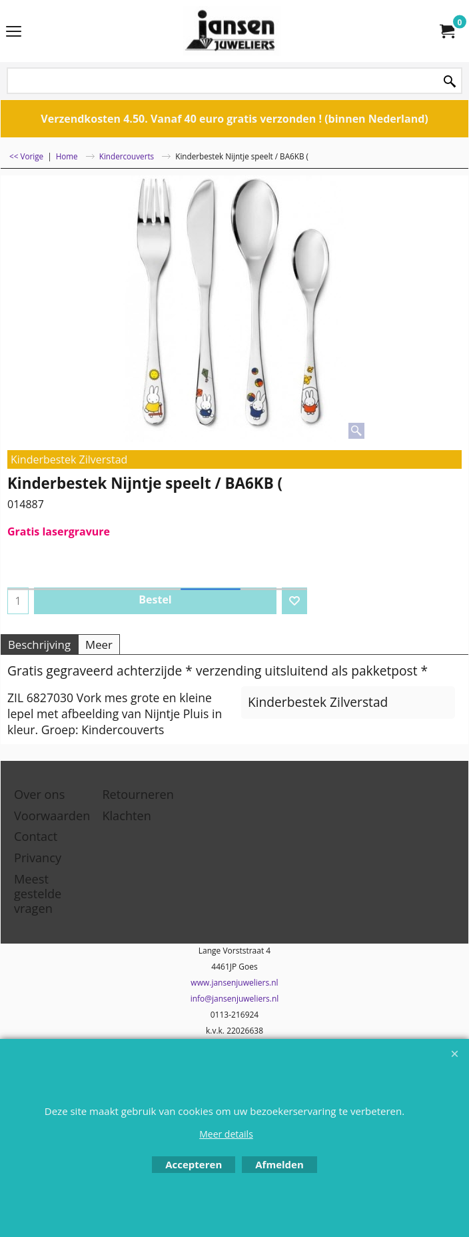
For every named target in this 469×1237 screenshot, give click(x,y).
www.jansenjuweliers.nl (234, 982)
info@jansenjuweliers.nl (235, 998)
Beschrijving (39, 644)
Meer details (226, 1134)
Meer (99, 644)
